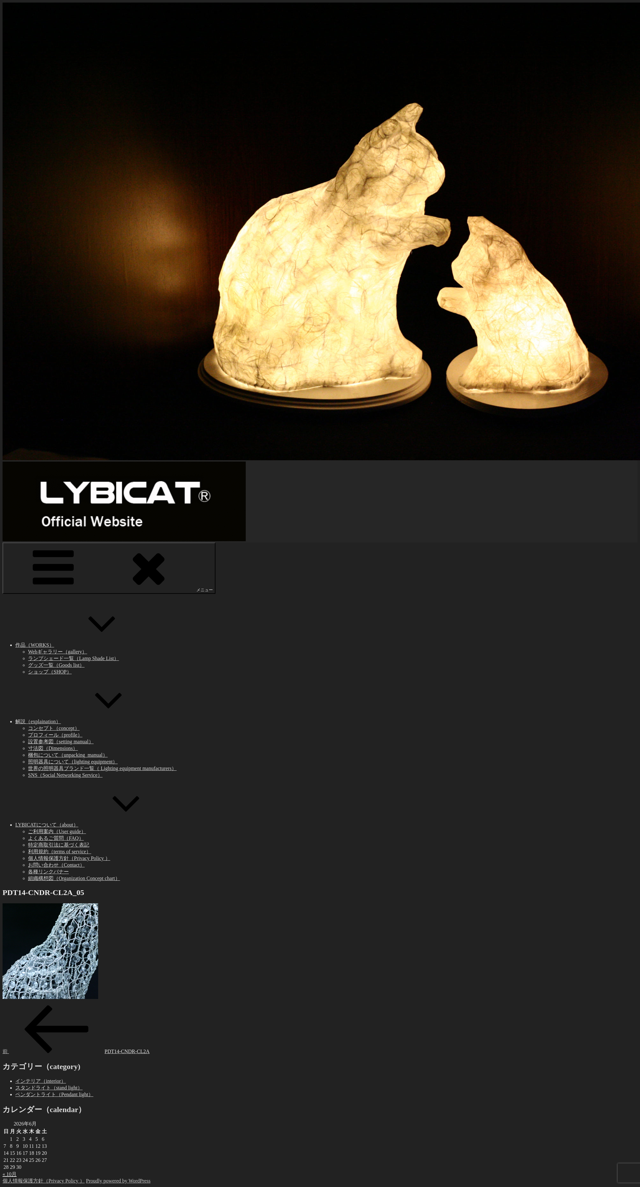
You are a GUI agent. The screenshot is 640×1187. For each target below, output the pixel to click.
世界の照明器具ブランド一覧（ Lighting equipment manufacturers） (102, 768)
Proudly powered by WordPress (118, 1180)
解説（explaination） (85, 721)
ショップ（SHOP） (50, 671)
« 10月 (10, 1174)
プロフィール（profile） (55, 735)
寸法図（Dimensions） (53, 748)
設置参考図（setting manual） (61, 741)
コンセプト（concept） (54, 728)
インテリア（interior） (40, 1081)
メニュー (109, 567)
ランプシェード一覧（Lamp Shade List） (73, 658)
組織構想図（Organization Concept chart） (74, 878)
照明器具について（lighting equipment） (73, 761)
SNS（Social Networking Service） (65, 775)
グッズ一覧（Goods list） (56, 665)
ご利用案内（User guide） (57, 831)
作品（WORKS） (82, 645)
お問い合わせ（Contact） (56, 865)
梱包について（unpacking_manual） (68, 755)
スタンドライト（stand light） (49, 1087)
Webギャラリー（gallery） (57, 651)
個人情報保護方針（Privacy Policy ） (69, 858)
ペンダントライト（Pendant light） (54, 1094)
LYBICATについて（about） (94, 824)
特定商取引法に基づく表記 (58, 845)
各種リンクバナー (48, 871)
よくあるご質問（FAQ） (56, 838)
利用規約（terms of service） (59, 851)
